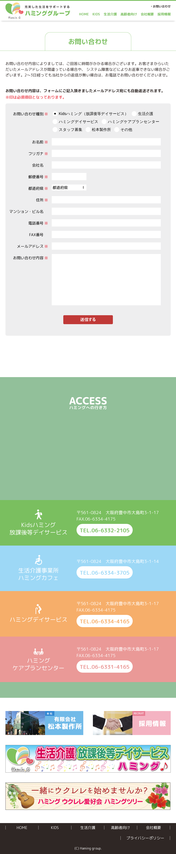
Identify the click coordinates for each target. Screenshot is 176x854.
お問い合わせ (162, 6)
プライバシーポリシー (145, 838)
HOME (84, 14)
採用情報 (164, 14)
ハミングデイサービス (78, 121)
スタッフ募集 (70, 129)
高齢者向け (128, 14)
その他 (126, 129)
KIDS (96, 14)
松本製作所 (101, 129)
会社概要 (147, 14)
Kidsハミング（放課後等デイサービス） (94, 114)
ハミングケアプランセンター (133, 121)
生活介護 (110, 14)
